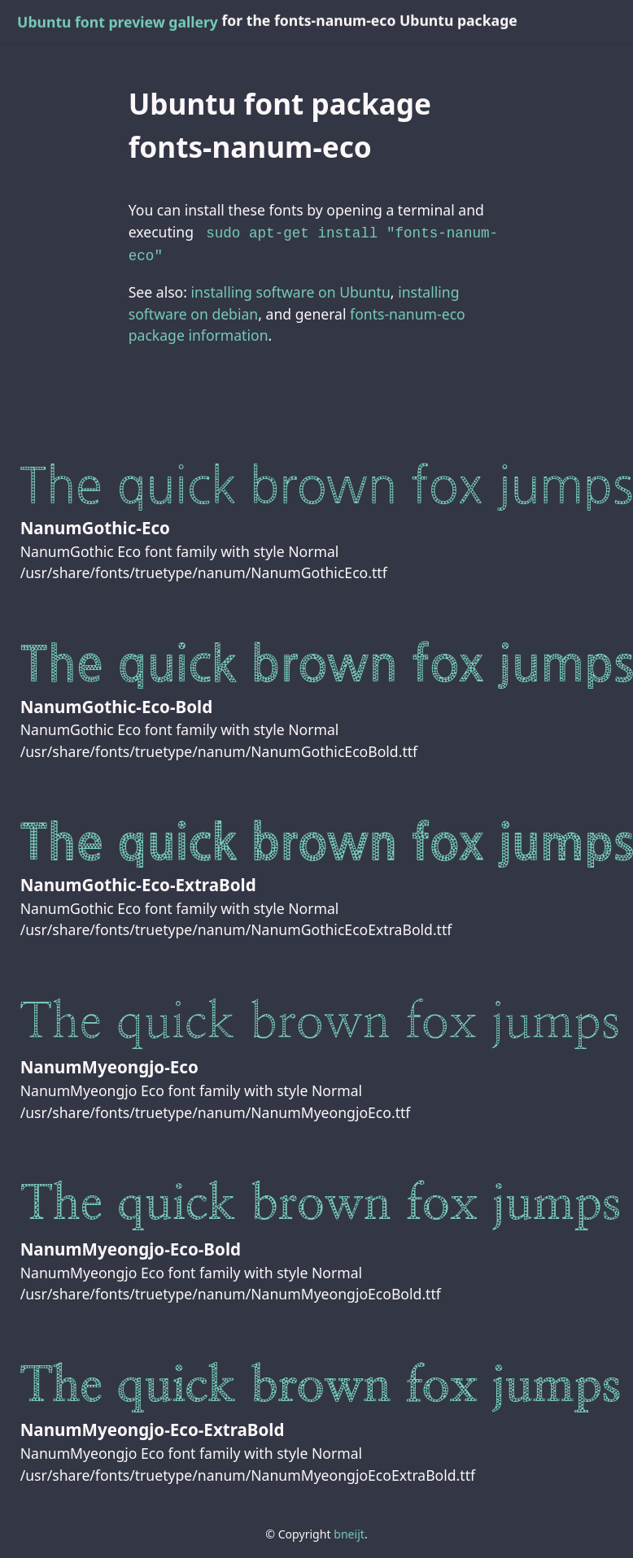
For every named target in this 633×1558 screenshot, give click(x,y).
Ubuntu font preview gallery (117, 22)
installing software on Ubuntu (291, 288)
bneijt (349, 1530)
